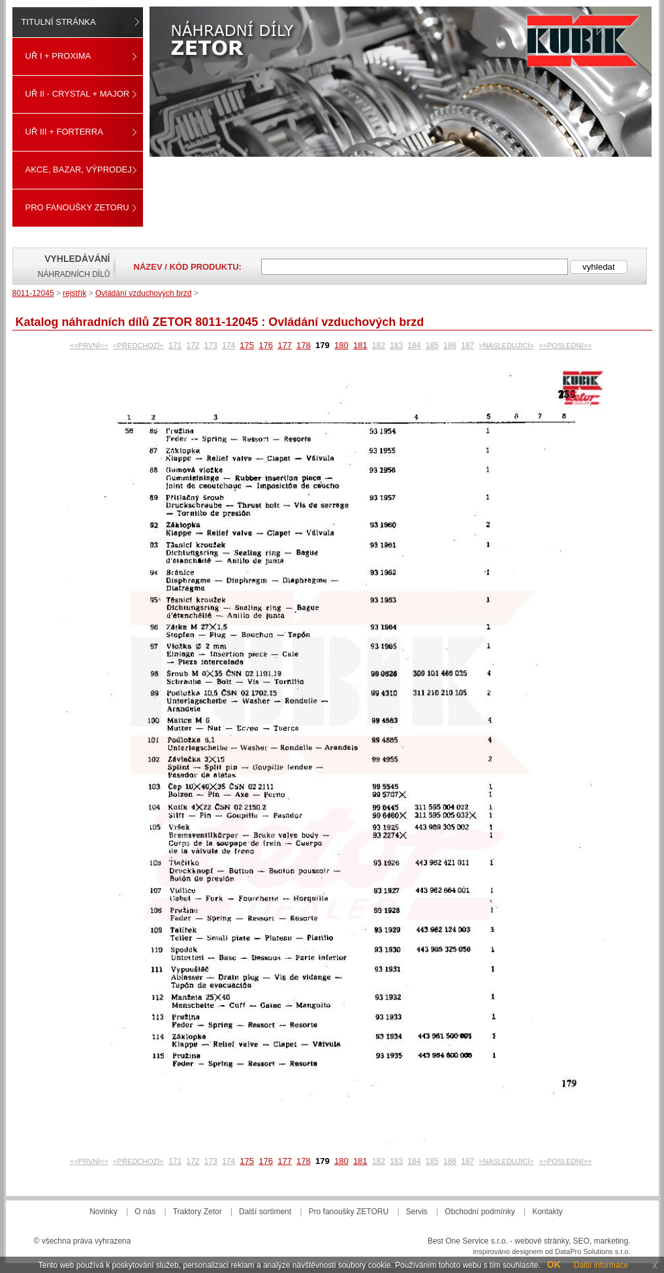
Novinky (103, 1211)
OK (554, 1264)
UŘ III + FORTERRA (64, 132)
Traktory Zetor (197, 1211)
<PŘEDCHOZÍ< (138, 345)
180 (341, 345)
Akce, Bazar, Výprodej (78, 169)
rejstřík (74, 293)
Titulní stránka (59, 22)
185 (432, 345)
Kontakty (547, 1211)
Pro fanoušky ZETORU (77, 207)
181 (360, 345)
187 (467, 345)
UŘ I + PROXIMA (58, 56)
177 (284, 345)
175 (247, 345)
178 (303, 345)
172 (193, 345)
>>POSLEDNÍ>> (565, 345)
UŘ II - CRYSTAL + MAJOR (77, 94)
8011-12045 (33, 293)
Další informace (601, 1265)
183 (396, 345)
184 (413, 345)
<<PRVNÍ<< (89, 345)
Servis (417, 1211)
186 (449, 345)
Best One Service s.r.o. (468, 1241)
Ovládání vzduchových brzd (143, 293)
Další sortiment (265, 1211)
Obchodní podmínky (479, 1211)
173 (210, 345)
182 (378, 345)
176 (266, 345)
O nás (144, 1211)
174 (228, 345)
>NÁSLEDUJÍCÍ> (506, 345)
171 (175, 345)
